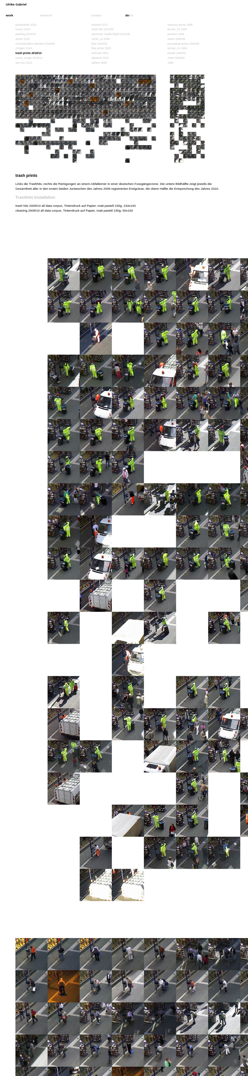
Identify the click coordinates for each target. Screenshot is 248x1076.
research (46, 15)
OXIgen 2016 (23, 48)
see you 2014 (23, 62)
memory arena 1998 (180, 24)
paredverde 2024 (25, 24)
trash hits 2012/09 (103, 29)
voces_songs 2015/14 (28, 57)
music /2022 (23, 29)
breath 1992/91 (177, 53)
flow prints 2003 (101, 48)
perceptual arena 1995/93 (183, 43)
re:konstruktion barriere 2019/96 (35, 43)
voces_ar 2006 (101, 39)
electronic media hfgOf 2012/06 (111, 34)
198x (171, 62)
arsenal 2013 (100, 24)
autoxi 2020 (22, 39)
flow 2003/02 (99, 43)
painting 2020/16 (25, 34)
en (131, 15)
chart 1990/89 (176, 57)
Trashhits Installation (35, 197)
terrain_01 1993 (177, 48)
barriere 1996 (176, 34)
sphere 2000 (99, 62)
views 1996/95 (176, 39)
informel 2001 (100, 53)
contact (96, 15)
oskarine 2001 (100, 57)
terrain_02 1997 (177, 29)
